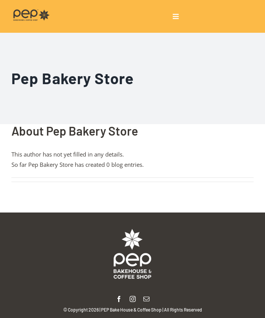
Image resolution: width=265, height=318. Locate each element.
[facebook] (119, 299)
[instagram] (133, 299)
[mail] (146, 299)
